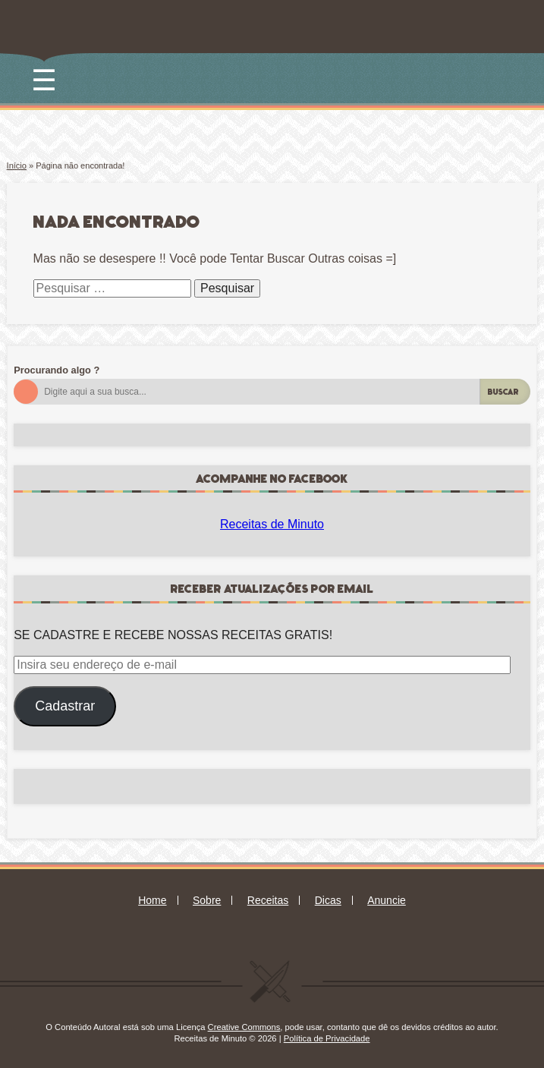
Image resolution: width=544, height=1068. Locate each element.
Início (17, 165)
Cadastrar (65, 706)
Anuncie (386, 900)
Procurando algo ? (56, 370)
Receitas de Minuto (272, 524)
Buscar (503, 392)
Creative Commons (244, 1027)
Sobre (207, 900)
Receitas (267, 900)
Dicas (328, 900)
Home (152, 900)
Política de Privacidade (327, 1038)
